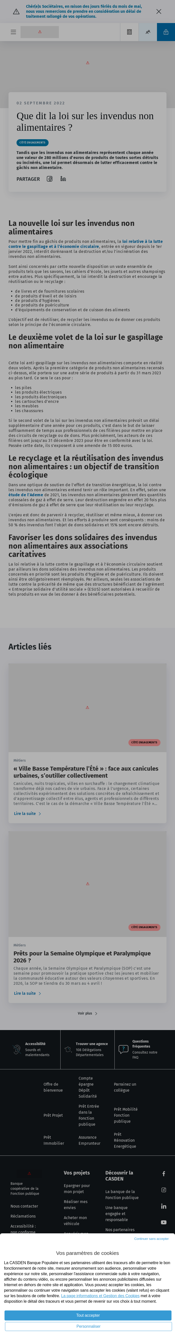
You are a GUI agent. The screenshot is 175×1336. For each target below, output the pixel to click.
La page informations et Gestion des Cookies (100, 1296)
